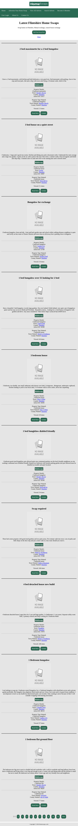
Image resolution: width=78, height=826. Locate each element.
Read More (35, 113)
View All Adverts (35, 11)
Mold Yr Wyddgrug (44, 334)
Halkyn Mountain (43, 563)
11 (58, 816)
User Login (5, 15)
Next (63, 816)
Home (4, 11)
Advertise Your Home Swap (18, 11)
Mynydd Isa (43, 181)
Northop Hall (44, 256)
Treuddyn (41, 628)
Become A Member (63, 11)
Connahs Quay (41, 707)
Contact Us (25, 15)
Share (39, 37)
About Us (15, 15)
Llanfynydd (41, 323)
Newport (43, 795)
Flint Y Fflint (41, 399)
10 (53, 816)
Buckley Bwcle (41, 93)
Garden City (41, 246)
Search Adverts (49, 11)
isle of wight (44, 797)
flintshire (41, 94)
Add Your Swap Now (39, 32)
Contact (43, 113)
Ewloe (41, 170)
